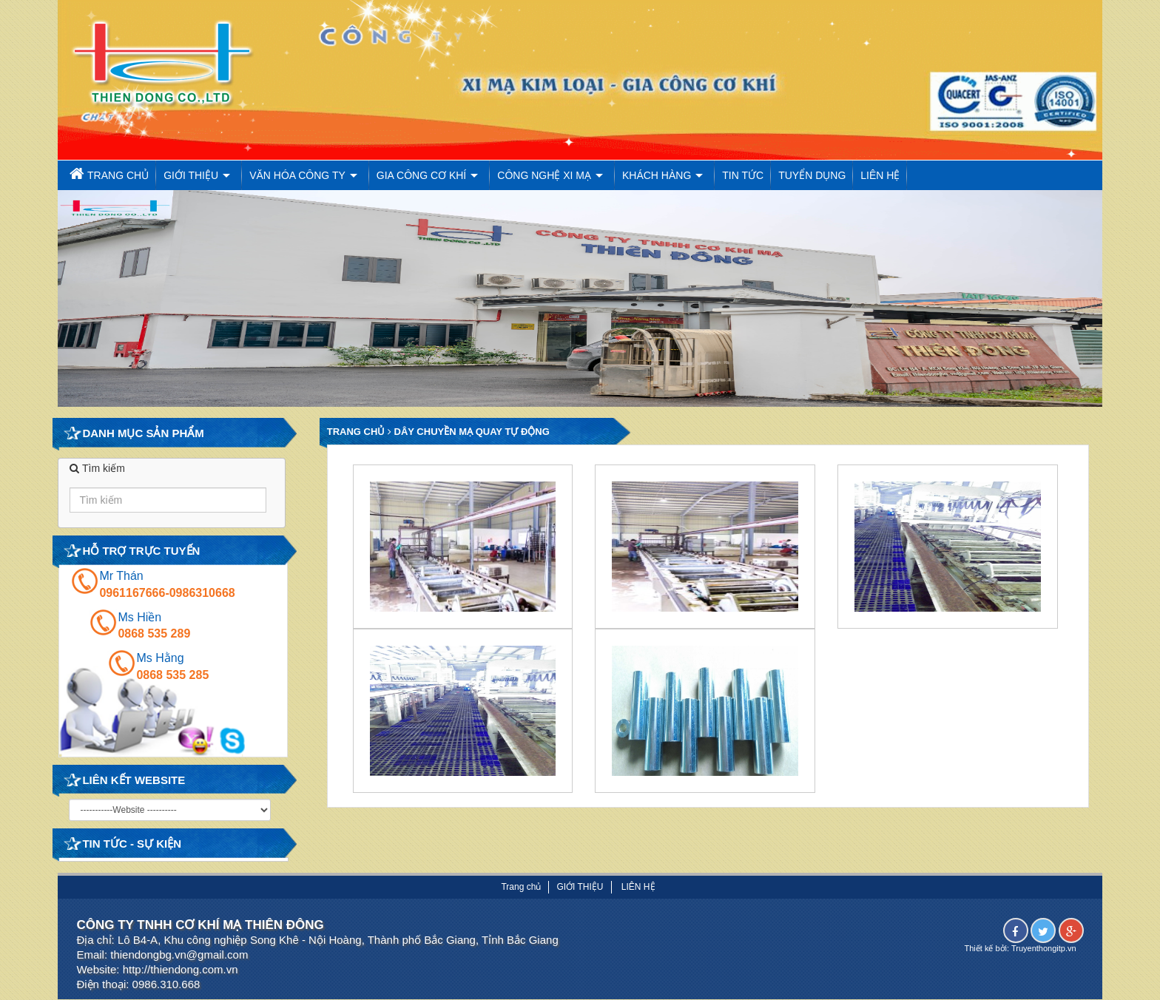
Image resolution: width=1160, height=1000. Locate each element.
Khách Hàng (656, 175)
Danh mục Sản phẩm (142, 433)
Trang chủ (107, 173)
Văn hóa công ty (297, 175)
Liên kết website (133, 780)
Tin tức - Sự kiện (131, 843)
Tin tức (742, 175)
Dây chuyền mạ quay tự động (470, 431)
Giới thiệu (190, 175)
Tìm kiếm (97, 468)
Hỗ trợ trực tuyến (141, 550)
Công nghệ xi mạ (544, 175)
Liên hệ (880, 175)
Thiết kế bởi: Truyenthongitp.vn (1020, 948)
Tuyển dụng (812, 175)
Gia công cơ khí (421, 175)
